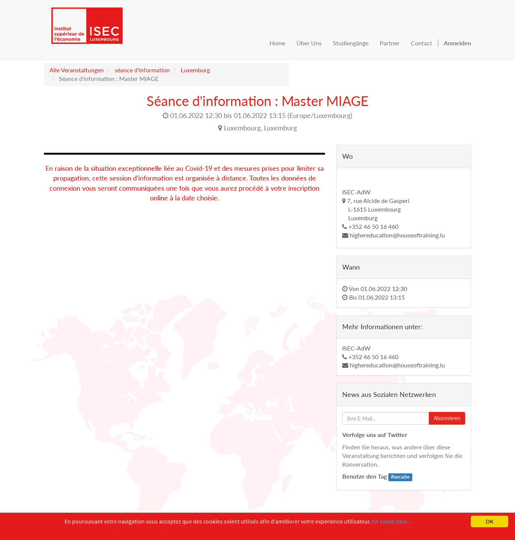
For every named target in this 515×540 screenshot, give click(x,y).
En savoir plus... (392, 521)
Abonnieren (447, 418)
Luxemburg (195, 69)
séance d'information (142, 69)
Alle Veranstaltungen (76, 69)
